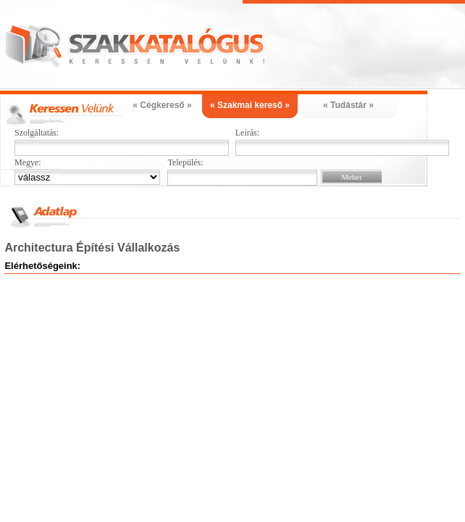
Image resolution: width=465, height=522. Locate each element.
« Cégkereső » (162, 105)
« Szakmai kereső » (250, 105)
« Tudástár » (348, 105)
